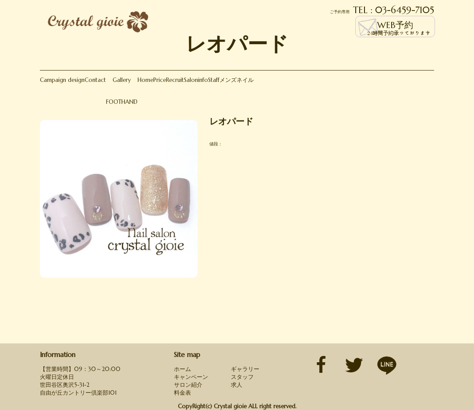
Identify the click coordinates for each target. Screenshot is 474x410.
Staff (213, 80)
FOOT (113, 102)
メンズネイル (236, 80)
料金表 (182, 392)
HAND (129, 102)
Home (145, 80)
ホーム (182, 369)
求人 (236, 385)
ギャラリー (245, 369)
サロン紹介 (188, 385)
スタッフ (242, 377)
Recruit (175, 80)
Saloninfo (196, 80)
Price (159, 80)
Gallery (122, 80)
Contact (95, 80)
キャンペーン (191, 377)
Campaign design (62, 80)
